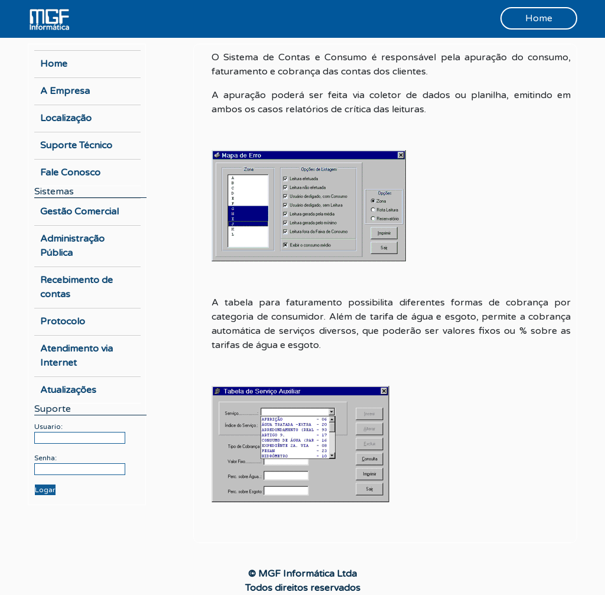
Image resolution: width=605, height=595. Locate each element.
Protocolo (62, 321)
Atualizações (68, 390)
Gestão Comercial (79, 211)
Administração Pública (72, 246)
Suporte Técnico (76, 145)
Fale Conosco (70, 172)
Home (538, 18)
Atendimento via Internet (76, 356)
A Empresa (65, 91)
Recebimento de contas (76, 287)
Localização (66, 118)
